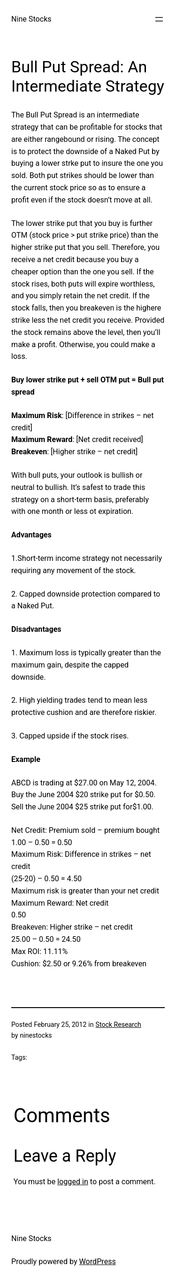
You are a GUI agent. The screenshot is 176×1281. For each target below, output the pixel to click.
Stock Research (118, 1024)
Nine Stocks (31, 19)
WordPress (97, 1261)
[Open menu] (159, 19)
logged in (72, 1181)
